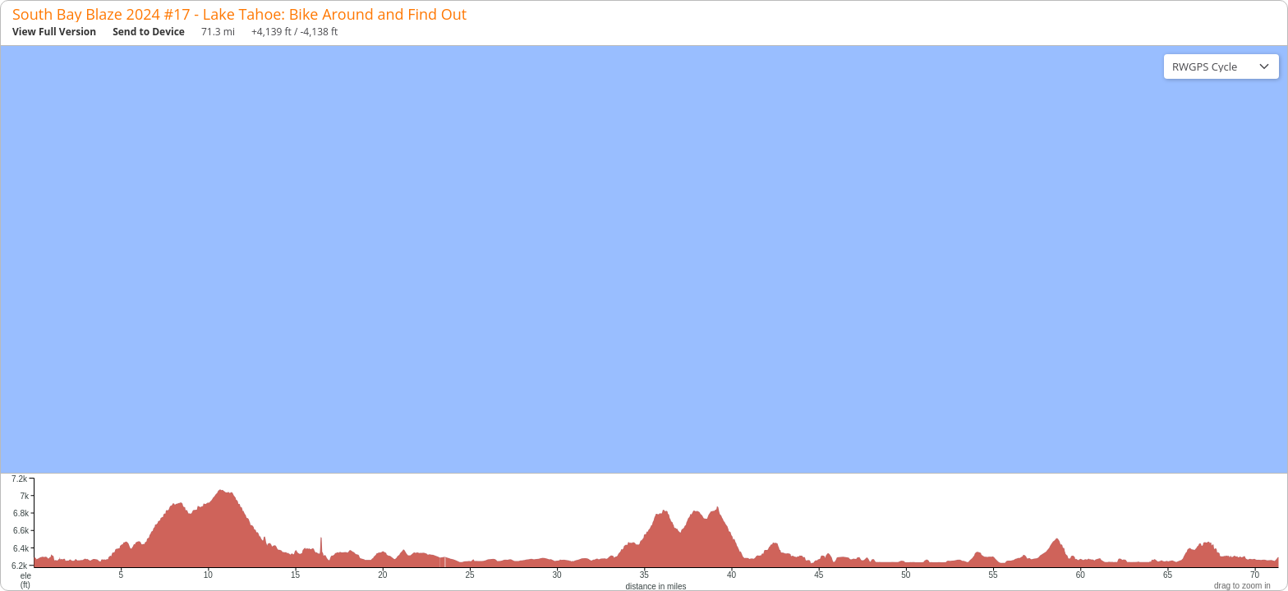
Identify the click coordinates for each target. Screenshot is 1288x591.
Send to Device (149, 32)
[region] (644, 259)
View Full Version (54, 32)
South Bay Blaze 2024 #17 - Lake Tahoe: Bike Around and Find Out (239, 14)
